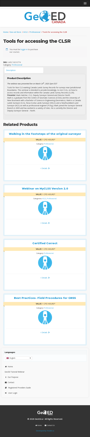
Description (11, 70)
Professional (35, 32)
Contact (9, 382)
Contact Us (50, 425)
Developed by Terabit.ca (45, 431)
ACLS (25, 32)
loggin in (24, 49)
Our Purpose (11, 377)
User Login (11, 393)
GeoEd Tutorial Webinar (14, 372)
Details (45, 168)
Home (6, 32)
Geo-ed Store (16, 32)
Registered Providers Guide (18, 387)
